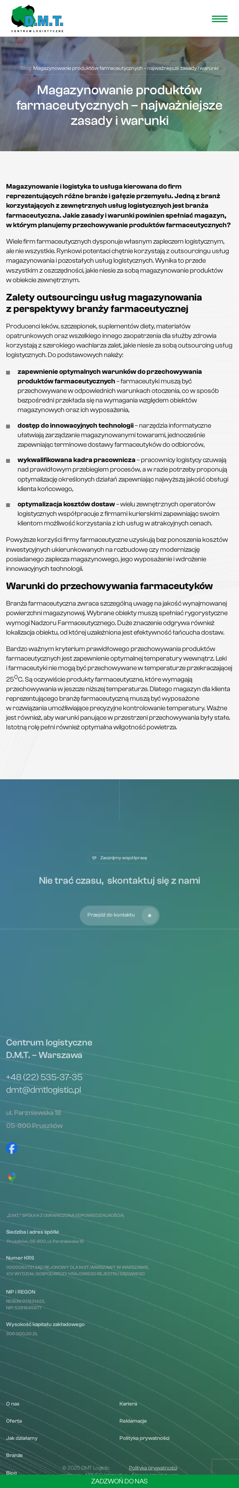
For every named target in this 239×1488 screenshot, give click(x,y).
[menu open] (219, 19)
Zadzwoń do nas (119, 1481)
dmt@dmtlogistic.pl (43, 1241)
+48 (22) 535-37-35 (44, 1228)
